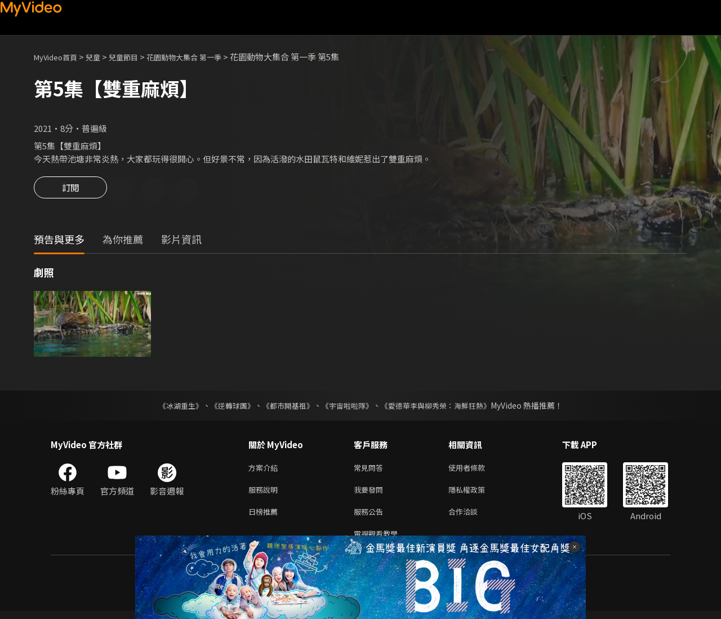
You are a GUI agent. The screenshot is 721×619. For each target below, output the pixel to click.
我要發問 (371, 493)
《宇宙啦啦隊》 (348, 407)
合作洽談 (472, 517)
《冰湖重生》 (170, 407)
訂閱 (70, 190)
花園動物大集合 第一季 (204, 57)
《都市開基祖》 (285, 407)
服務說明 (265, 493)
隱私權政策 (476, 493)
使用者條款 (476, 470)
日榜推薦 (265, 517)
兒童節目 (136, 57)
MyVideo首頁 (59, 57)
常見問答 (371, 470)
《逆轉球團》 (226, 407)
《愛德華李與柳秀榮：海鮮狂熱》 (443, 407)
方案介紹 (265, 470)
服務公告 (371, 517)
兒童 (102, 57)
